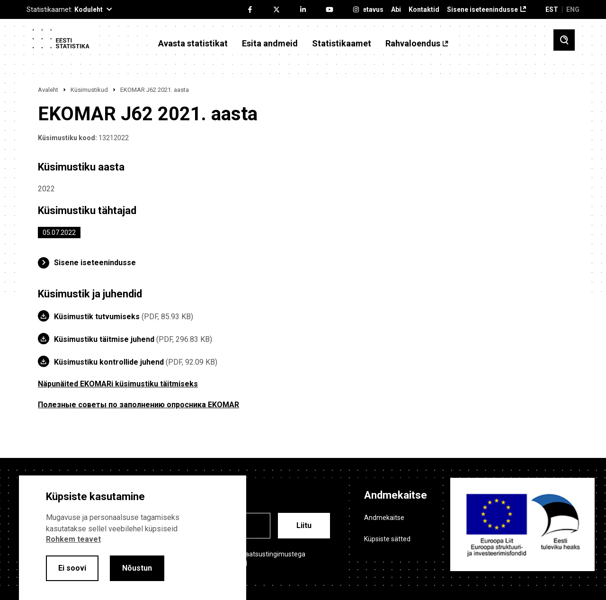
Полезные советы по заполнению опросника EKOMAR (138, 404)
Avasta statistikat (193, 43)
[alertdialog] (132, 537)
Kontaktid (424, 9)
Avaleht (48, 89)
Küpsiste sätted (387, 539)
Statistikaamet (341, 43)
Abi (396, 9)
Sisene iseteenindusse (482, 9)
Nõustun (137, 568)
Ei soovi (72, 568)
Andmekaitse (384, 517)
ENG (572, 9)
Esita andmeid (270, 43)
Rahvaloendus (412, 43)
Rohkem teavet (73, 539)
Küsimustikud (89, 89)
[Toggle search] (564, 40)
